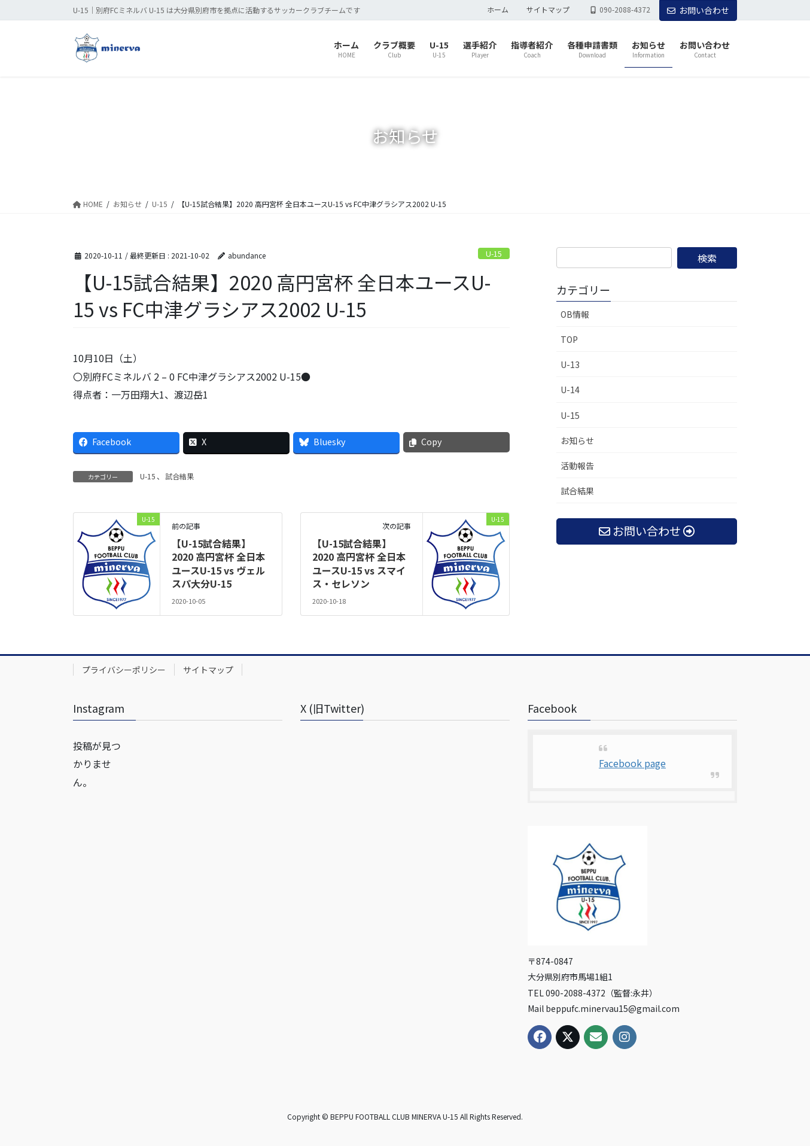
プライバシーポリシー (124, 670)
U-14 (570, 390)
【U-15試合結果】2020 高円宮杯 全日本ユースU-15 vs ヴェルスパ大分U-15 (218, 563)
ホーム (497, 9)
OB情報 (575, 314)
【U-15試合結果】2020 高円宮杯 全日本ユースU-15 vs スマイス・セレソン (359, 563)
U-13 (570, 364)
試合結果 (179, 476)
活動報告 (577, 466)
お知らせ (577, 440)
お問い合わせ (698, 10)
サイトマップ (548, 9)
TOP (569, 339)
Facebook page (632, 763)
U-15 (494, 253)
